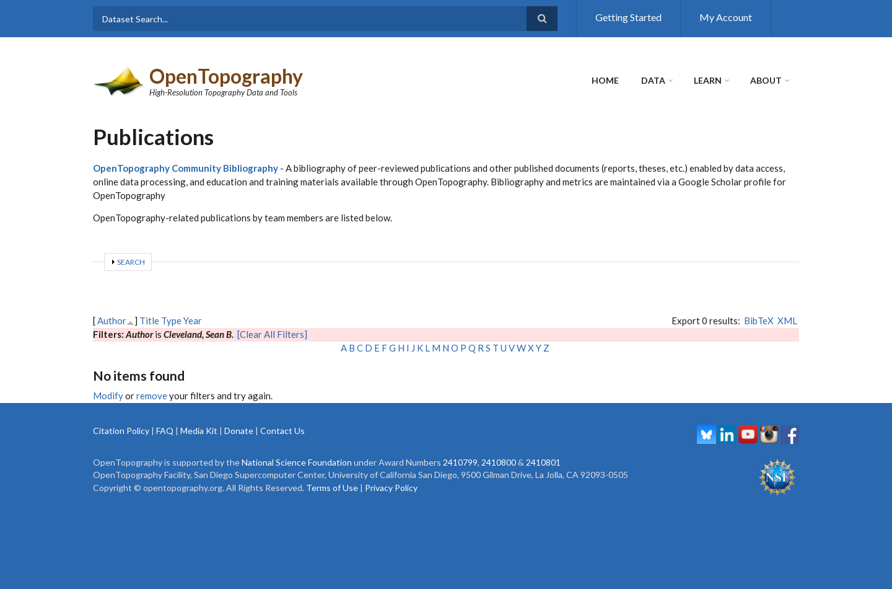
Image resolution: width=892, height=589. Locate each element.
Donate (238, 430)
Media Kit (198, 430)
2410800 (498, 462)
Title (149, 320)
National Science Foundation (297, 462)
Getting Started (628, 17)
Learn (708, 80)
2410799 (460, 462)
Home (605, 80)
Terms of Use (332, 487)
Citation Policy (121, 430)
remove (151, 395)
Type (171, 320)
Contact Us (282, 430)
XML (787, 320)
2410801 (543, 462)
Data (653, 80)
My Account (725, 17)
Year (192, 320)
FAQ (164, 430)
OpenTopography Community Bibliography (185, 168)
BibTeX (759, 320)
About (766, 80)
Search (131, 262)
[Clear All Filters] (272, 334)
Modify (108, 395)
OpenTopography (226, 76)
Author (111, 320)
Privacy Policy (391, 487)
